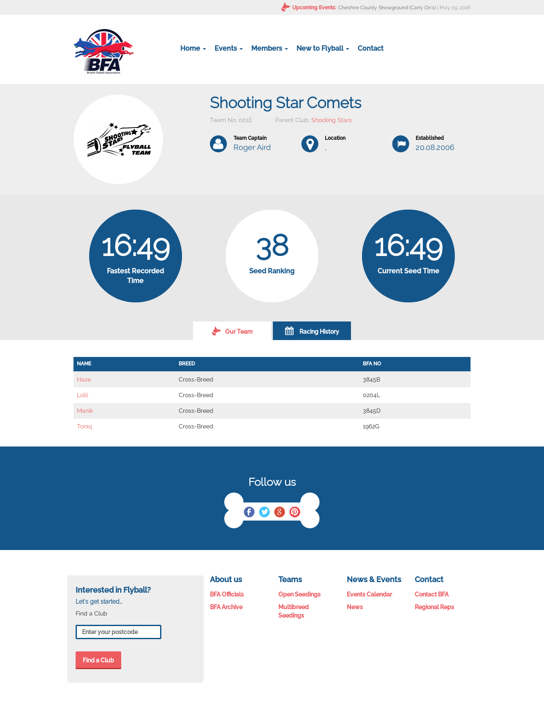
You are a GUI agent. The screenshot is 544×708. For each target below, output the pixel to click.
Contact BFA (432, 594)
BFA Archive (226, 607)
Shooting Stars (331, 120)
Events (229, 48)
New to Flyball (322, 48)
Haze (84, 379)
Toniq (84, 426)
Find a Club (98, 660)
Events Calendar (369, 594)
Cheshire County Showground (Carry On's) (387, 8)
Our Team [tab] (232, 330)
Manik (85, 410)
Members (269, 48)
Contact (371, 48)
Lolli (82, 395)
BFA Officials (227, 594)
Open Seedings (299, 594)
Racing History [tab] (312, 330)
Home (193, 48)
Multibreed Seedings (293, 611)
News (355, 607)
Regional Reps (434, 607)
